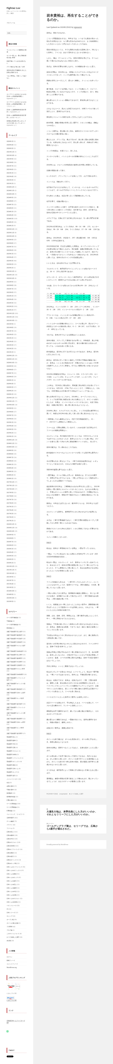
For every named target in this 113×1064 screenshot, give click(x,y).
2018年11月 (10, 443)
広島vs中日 (10, 839)
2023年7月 (10, 247)
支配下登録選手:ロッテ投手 (15, 698)
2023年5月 (10, 254)
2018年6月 (10, 461)
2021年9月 (10, 324)
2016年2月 (10, 559)
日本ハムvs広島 (12, 895)
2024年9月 (10, 197)
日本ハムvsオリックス (14, 870)
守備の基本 (10, 790)
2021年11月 (10, 317)
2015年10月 (10, 573)
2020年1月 (10, 394)
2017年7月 (10, 499)
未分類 (9, 941)
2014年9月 (10, 594)
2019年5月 (10, 422)
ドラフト (9, 825)
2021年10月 (10, 320)
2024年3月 (10, 219)
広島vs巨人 (10, 832)
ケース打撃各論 (12, 804)
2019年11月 (10, 401)
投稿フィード (11, 960)
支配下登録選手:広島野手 (15, 665)
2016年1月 (10, 563)
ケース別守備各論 (12, 625)
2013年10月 (10, 598)
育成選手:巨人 (11, 737)
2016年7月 (10, 542)
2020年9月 (10, 366)
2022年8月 (10, 285)
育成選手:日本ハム (12, 769)
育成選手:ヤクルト (12, 751)
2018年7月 (10, 457)
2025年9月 (10, 159)
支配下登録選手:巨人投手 (15, 632)
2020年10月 (10, 363)
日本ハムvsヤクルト (13, 898)
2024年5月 (10, 211)
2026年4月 (10, 145)
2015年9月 (10, 577)
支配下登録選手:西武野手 (15, 719)
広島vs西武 (10, 853)
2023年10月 (10, 236)
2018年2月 (10, 475)
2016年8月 (10, 538)
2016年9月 (10, 535)
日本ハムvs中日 (12, 891)
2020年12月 (10, 355)
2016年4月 (10, 552)
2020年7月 (10, 373)
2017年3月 (10, 514)
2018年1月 (10, 478)
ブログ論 (9, 930)
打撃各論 (9, 811)
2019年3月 (10, 429)
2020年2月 (10, 391)
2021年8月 (10, 327)
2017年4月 (10, 510)
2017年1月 (10, 521)
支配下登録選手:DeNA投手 (15, 651)
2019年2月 (10, 433)
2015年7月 (10, 580)
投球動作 (9, 793)
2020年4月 (10, 384)
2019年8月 (10, 412)
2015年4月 (10, 584)
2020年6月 (10, 377)
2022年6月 (10, 292)
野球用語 (9, 628)
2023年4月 (10, 257)
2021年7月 (10, 331)
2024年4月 (10, 215)
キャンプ (9, 916)
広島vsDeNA (11, 846)
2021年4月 (10, 341)
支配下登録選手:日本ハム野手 (16, 722)
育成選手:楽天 (11, 776)
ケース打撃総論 (12, 807)
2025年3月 (10, 180)
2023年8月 (10, 243)
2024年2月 (10, 222)
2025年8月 (10, 162)
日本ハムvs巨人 (12, 884)
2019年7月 (10, 415)
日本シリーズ (11, 913)
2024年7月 (10, 204)
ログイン (9, 957)
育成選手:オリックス (13, 761)
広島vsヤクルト (12, 842)
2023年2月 (10, 264)
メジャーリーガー (12, 779)
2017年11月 (10, 485)
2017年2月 (10, 517)
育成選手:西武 (11, 765)
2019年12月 (10, 398)
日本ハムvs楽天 (12, 881)
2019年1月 (10, 436)
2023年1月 (10, 268)
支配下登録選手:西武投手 (15, 689)
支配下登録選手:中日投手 (15, 639)
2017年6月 (10, 503)
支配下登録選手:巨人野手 (15, 655)
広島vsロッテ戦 (12, 863)
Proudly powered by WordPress (57, 844)
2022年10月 (10, 278)
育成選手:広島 (11, 747)
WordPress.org (12, 967)
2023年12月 (10, 229)
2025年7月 (10, 166)
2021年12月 (10, 313)
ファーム (9, 828)
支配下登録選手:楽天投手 (15, 704)
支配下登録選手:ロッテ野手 (15, 728)
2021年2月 (10, 348)
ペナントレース (12, 905)
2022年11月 (10, 275)
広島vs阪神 (10, 835)
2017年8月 (10, 496)
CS (7, 909)
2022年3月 (10, 303)
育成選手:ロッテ (12, 772)
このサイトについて (13, 934)
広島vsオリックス (12, 860)
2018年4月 (10, 468)
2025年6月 (10, 169)
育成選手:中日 (11, 744)
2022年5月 (10, 296)
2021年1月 (10, 352)
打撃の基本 (10, 800)
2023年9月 (10, 240)
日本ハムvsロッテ (12, 877)
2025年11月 (10, 152)
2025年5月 (10, 173)
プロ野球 (9, 927)
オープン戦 (10, 920)
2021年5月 (10, 338)
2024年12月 (10, 187)
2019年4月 (10, 426)
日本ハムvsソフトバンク (14, 867)
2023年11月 (10, 233)
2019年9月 (10, 408)
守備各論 (9, 621)
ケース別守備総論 (12, 617)
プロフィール (11, 23)
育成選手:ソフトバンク (14, 758)
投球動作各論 (11, 797)
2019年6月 (10, 419)
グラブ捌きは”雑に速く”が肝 (16, 67)
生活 (8, 783)
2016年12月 (10, 524)
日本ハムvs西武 (12, 874)
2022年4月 (10, 299)
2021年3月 (10, 345)
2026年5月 (10, 141)
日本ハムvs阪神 (12, 888)
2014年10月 (10, 591)
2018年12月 (10, 440)
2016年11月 (10, 528)
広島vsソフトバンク (13, 849)
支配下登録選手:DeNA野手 (15, 674)
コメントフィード (12, 964)
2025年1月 (10, 183)
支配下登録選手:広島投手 (15, 642)
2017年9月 (10, 492)
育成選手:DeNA (12, 754)
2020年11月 (10, 359)
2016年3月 (10, 556)
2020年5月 (10, 380)
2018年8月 (10, 454)
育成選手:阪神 (11, 740)
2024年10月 (10, 194)
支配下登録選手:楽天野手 (15, 733)
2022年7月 (10, 289)
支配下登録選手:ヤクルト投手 (16, 646)
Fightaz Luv (13, 8)
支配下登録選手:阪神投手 (15, 635)
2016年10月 (10, 531)
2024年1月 (10, 226)
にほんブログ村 (12, 1000)
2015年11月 (10, 570)
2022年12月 (10, 271)
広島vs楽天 (10, 856)
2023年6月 (10, 250)
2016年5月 (10, 549)
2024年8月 (10, 201)
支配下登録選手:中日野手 (15, 662)
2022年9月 (10, 282)
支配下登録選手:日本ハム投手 (16, 693)
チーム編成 (10, 821)
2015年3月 (10, 587)
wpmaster (78, 27)
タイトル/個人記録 (12, 923)
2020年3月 (10, 387)
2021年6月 (10, 334)
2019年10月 (10, 405)
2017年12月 (10, 482)
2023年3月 (10, 261)
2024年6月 (10, 208)
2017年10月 (10, 489)
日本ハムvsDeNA (12, 902)
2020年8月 (10, 370)
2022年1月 (10, 310)
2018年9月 (10, 450)
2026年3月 (10, 148)
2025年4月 (10, 176)
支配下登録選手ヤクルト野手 (16, 669)
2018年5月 (10, 464)
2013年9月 (10, 601)
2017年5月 (10, 507)
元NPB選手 (10, 818)
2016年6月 (10, 545)
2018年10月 (10, 447)
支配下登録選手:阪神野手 (15, 658)
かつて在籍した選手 (13, 937)
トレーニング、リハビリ (14, 814)
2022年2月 (10, 306)
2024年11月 (10, 190)
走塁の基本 (10, 786)
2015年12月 (10, 566)
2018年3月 (10, 471)
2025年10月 (10, 155)
